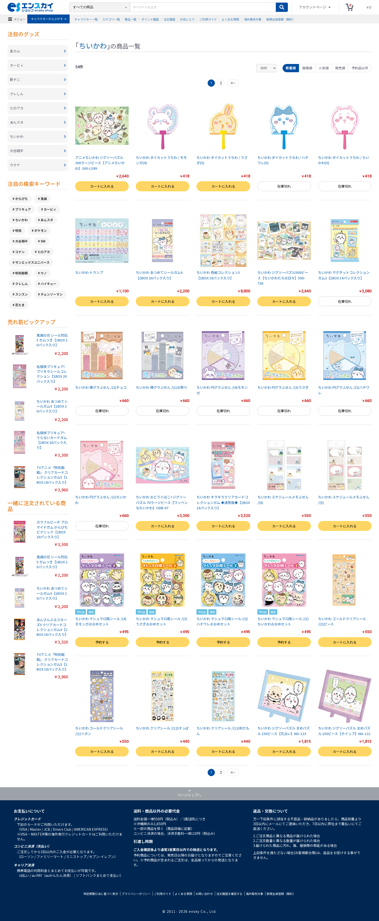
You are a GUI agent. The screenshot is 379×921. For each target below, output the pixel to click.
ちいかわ (21, 220)
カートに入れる (102, 186)
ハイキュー (48, 283)
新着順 (291, 67)
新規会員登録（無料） (280, 19)
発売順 (340, 67)
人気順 (324, 67)
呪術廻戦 (21, 273)
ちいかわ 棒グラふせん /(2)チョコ (100, 387)
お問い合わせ (204, 894)
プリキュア (23, 209)
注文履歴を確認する (229, 894)
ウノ (44, 273)
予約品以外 (359, 67)
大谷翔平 (21, 241)
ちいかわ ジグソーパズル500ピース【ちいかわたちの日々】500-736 (282, 278)
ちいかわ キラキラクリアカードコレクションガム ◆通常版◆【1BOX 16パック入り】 (223, 502)
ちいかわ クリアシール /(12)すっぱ (162, 728)
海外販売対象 (253, 19)
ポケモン (40, 230)
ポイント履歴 (150, 19)
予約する (102, 642)
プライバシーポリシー (136, 894)
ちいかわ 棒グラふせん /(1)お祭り (161, 387)
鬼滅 (44, 198)
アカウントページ (313, 7)
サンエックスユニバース (32, 262)
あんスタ (47, 220)
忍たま (20, 305)
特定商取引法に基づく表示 (100, 894)
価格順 (307, 67)
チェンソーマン (52, 294)
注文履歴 (169, 19)
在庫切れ (284, 186)
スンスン (21, 294)
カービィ (50, 209)
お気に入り (187, 19)
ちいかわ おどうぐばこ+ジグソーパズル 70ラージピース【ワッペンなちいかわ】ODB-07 (162, 502)
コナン (20, 251)
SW (43, 241)
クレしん (21, 283)
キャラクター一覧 (86, 19)
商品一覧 (130, 19)
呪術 (18, 230)
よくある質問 (230, 19)
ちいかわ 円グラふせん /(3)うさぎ (283, 387)
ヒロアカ (43, 251)
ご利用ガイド (208, 19)
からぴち (21, 198)
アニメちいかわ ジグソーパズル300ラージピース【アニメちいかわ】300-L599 (100, 163)
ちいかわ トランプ (89, 272)
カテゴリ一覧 (111, 19)
